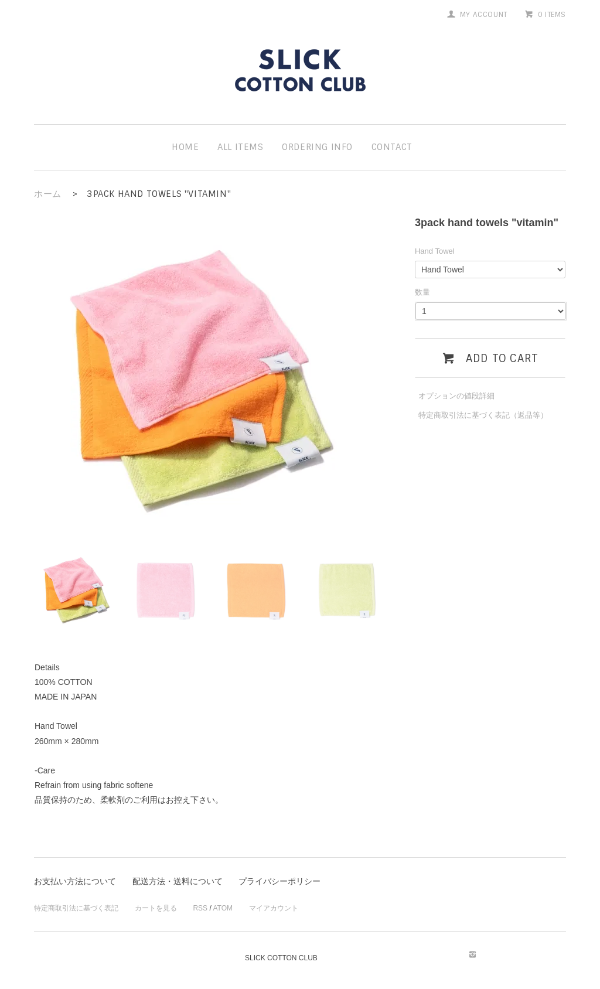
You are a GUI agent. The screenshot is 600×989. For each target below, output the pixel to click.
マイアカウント (273, 908)
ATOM (223, 908)
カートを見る (156, 908)
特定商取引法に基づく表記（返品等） (483, 415)
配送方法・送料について (177, 881)
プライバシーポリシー (279, 881)
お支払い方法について (75, 881)
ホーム (48, 194)
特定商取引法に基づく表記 (76, 908)
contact (391, 147)
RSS (200, 908)
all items (240, 147)
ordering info (317, 147)
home (185, 147)
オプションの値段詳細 (456, 395)
